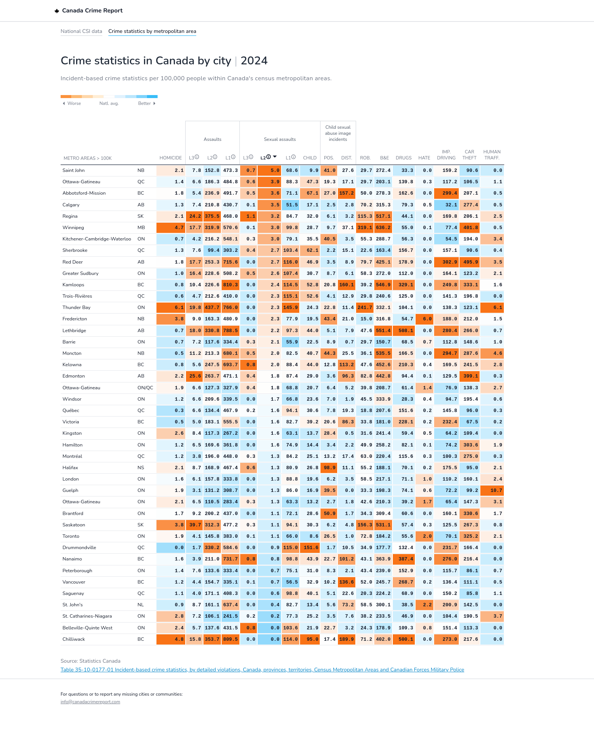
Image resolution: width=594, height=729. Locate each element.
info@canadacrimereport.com (90, 702)
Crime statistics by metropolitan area (152, 31)
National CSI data (81, 31)
